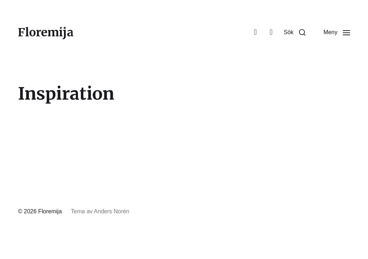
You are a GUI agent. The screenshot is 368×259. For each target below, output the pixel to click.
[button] (294, 32)
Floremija (46, 32)
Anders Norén (111, 211)
